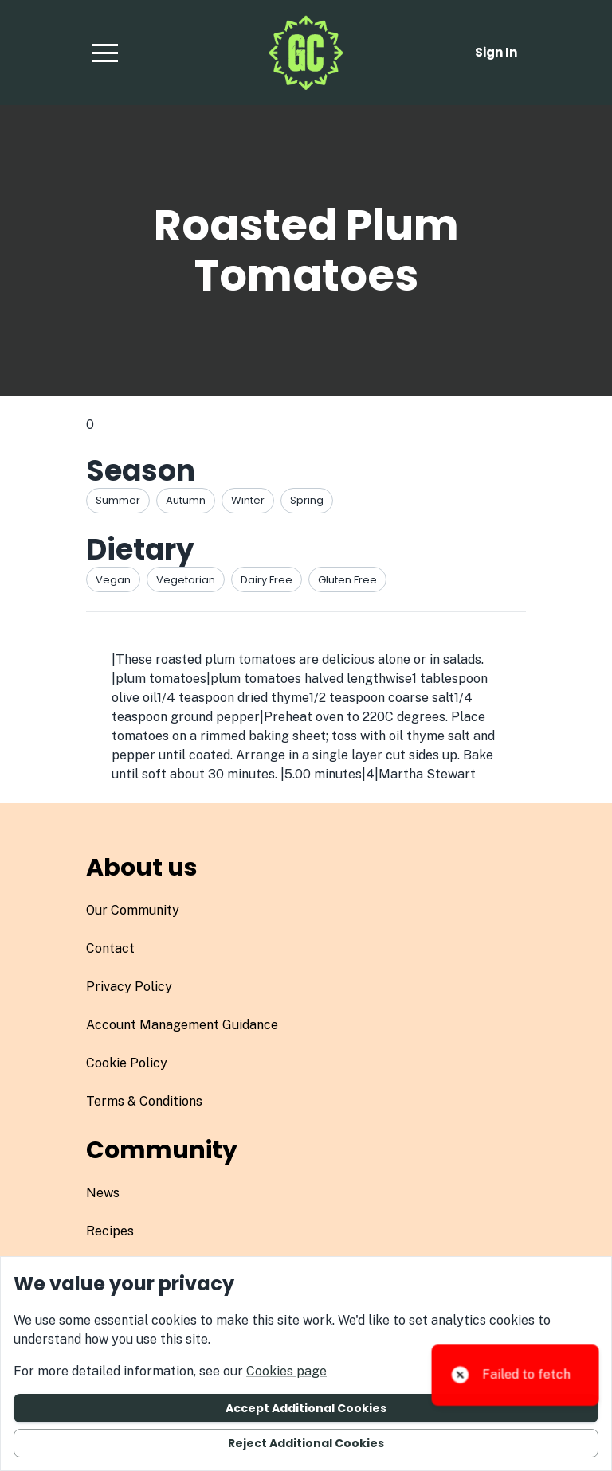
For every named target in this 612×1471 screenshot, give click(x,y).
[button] (105, 52)
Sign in (496, 52)
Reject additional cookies (306, 1443)
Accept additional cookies (306, 1408)
